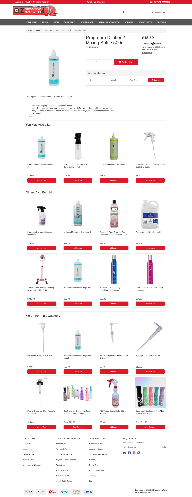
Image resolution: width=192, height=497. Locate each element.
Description (31, 97)
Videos (92, 460)
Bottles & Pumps (52, 30)
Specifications (45, 97)
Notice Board (94, 465)
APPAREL (129, 22)
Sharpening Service (64, 454)
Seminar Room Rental (98, 454)
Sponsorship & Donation (32, 465)
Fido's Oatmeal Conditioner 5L (148, 232)
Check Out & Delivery (64, 481)
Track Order (61, 465)
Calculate (156, 80)
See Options (78, 427)
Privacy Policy (28, 460)
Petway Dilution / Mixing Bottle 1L (114, 164)
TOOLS (45, 22)
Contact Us (27, 449)
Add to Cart (126, 62)
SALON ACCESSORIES (109, 22)
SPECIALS (161, 22)
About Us (27, 444)
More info (151, 43)
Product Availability (96, 470)
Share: (93, 48)
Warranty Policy (62, 476)
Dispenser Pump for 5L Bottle (39, 355)
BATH (56, 22)
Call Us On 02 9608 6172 (160, 2)
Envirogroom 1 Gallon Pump (148, 355)
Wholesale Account (63, 449)
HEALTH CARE (86, 22)
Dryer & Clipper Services (66, 460)
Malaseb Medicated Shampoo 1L (77, 232)
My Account (60, 444)
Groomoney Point (96, 444)
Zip (90, 481)
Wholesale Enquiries (96, 2)
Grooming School (96, 449)
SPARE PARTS (145, 22)
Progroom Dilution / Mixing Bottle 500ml (76, 30)
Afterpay (92, 476)
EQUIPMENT (31, 22)
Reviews (63, 97)
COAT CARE (69, 22)
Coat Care (39, 30)
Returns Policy (62, 470)
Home (30, 30)
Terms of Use (28, 454)
